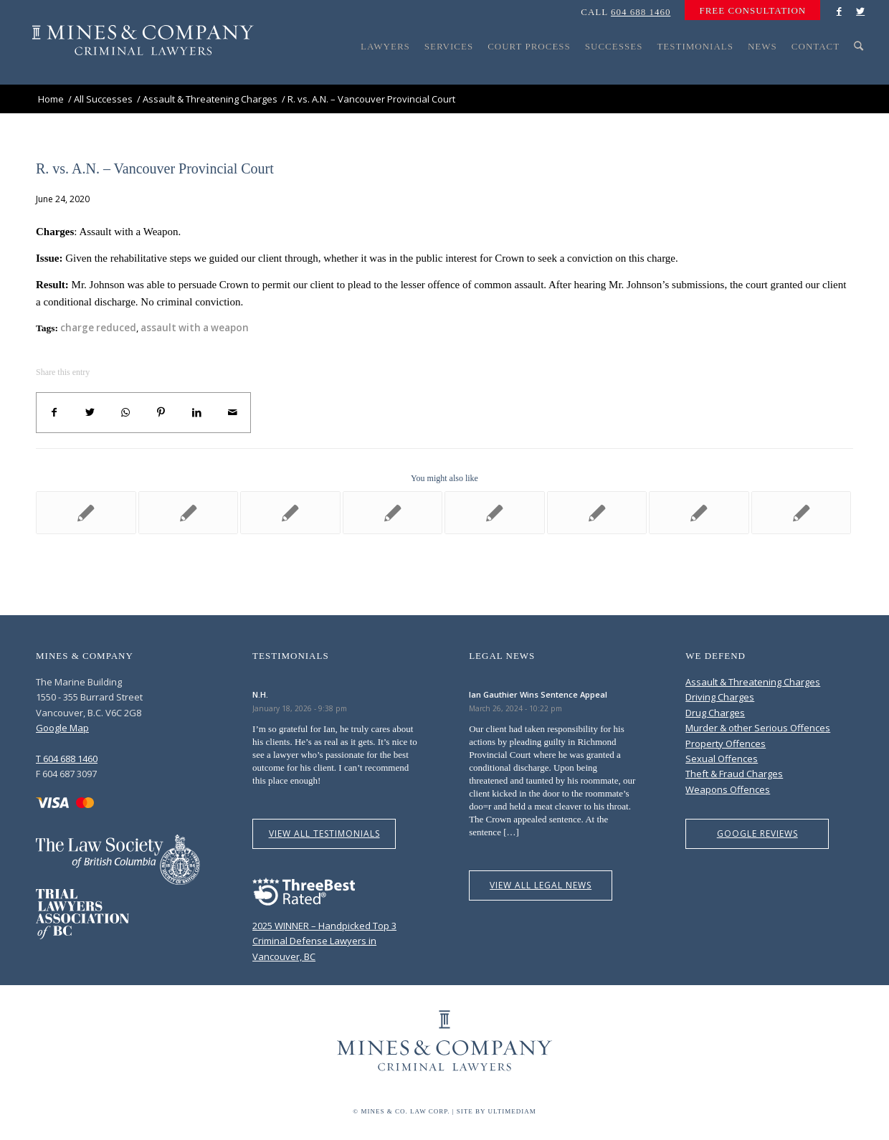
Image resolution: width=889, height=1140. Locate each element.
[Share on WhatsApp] (125, 412)
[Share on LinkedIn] (197, 412)
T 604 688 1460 (67, 758)
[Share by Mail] (232, 412)
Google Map (62, 727)
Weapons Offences (727, 789)
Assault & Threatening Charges (752, 681)
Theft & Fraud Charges (734, 773)
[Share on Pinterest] (161, 412)
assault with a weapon (195, 327)
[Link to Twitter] (860, 11)
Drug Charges (715, 712)
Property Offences (725, 743)
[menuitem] (749, 10)
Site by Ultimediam (496, 1111)
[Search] (859, 73)
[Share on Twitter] (90, 412)
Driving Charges (719, 696)
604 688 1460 (641, 11)
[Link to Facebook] (839, 11)
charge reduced (98, 327)
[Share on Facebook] (54, 412)
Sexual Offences (721, 758)
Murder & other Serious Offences (757, 727)
